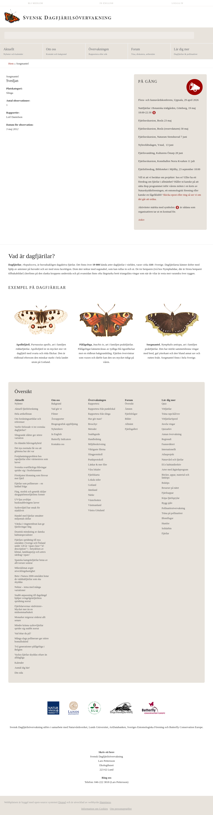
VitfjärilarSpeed (170, 418)
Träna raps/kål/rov (171, 413)
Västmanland (94, 505)
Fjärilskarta (94, 474)
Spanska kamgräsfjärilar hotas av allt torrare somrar (31, 561)
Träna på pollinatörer (172, 513)
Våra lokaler (94, 469)
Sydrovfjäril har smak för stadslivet (27, 509)
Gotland (92, 485)
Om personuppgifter (121, 808)
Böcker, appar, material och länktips (175, 476)
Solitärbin (166, 528)
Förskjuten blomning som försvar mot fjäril (31, 477)
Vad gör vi (56, 408)
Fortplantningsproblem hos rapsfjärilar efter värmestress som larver (31, 459)
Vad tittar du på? (23, 633)
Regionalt (166, 439)
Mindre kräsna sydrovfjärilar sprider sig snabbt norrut (29, 627)
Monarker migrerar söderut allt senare (30, 619)
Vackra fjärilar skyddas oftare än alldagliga (31, 656)
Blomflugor (167, 518)
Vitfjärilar (166, 408)
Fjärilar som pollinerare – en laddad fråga (29, 485)
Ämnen (128, 408)
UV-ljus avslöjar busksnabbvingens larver (27, 501)
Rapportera (93, 403)
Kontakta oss (57, 444)
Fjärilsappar (167, 492)
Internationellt (169, 449)
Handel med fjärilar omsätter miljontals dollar (29, 517)
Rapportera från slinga (99, 413)
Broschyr (92, 424)
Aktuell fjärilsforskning (26, 408)
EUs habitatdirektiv (171, 464)
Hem (11, 63)
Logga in (177, 3)
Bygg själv (167, 503)
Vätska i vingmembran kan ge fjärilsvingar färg (30, 525)
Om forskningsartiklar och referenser (28, 420)
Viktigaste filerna (96, 449)
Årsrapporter (57, 418)
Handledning (94, 439)
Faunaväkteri (168, 444)
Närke (91, 494)
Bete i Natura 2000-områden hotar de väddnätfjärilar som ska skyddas (32, 579)
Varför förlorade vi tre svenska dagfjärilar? (30, 428)
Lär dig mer (190, 51)
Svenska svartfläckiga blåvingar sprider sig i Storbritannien (30, 469)
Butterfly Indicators (61, 439)
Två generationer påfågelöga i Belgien (30, 648)
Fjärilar (165, 533)
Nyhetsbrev (57, 429)
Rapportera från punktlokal (101, 408)
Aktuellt (20, 51)
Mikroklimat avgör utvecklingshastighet (25, 569)
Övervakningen (105, 51)
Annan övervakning (171, 434)
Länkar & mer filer (97, 464)
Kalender (19, 662)
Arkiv (141, 219)
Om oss (63, 51)
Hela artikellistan (23, 413)
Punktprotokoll (95, 459)
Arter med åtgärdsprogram (175, 469)
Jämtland (92, 490)
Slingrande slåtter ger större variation (28, 436)
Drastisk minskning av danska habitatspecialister (30, 533)
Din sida (19, 672)
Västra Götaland (96, 510)
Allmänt (129, 424)
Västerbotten (94, 500)
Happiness (105, 802)
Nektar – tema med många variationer (28, 588)
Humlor (165, 523)
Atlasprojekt (168, 454)
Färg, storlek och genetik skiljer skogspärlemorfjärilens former (30, 493)
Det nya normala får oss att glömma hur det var (28, 450)
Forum (148, 51)
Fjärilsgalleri (131, 429)
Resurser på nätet (170, 487)
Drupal (62, 802)
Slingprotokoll (95, 454)
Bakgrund (56, 403)
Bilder (128, 418)
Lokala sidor (94, 479)
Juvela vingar (168, 424)
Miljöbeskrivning (96, 444)
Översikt (129, 403)
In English (106, 3)
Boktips (165, 482)
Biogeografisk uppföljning (64, 424)
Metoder (92, 429)
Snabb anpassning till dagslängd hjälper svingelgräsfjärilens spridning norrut (31, 598)
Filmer (54, 413)
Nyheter (19, 403)
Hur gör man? (95, 418)
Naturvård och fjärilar (172, 459)
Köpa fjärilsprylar (171, 498)
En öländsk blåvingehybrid (28, 443)
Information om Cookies (94, 808)
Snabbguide (94, 434)
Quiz (164, 403)
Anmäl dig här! (22, 667)
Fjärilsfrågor (131, 413)
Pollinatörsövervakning (173, 508)
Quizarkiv (167, 429)
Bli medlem (35, 3)
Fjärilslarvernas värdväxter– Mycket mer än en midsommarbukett (29, 609)
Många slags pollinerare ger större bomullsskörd (32, 640)
